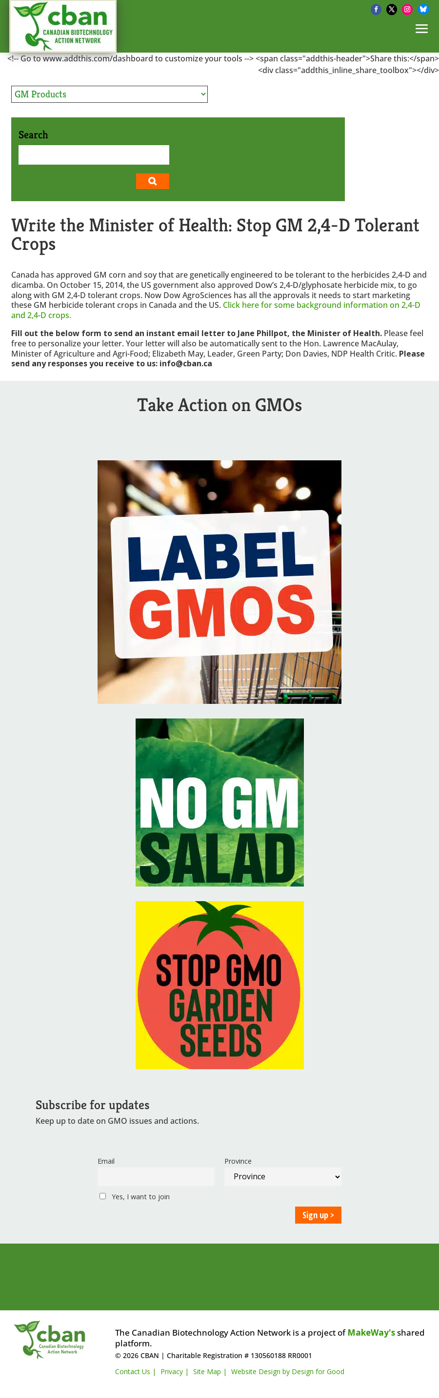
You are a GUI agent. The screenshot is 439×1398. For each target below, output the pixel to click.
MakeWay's (371, 1332)
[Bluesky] (423, 9)
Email (106, 1161)
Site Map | (210, 1371)
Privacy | (174, 1371)
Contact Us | (135, 1371)
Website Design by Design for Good (287, 1371)
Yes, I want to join (135, 1196)
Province (238, 1161)
